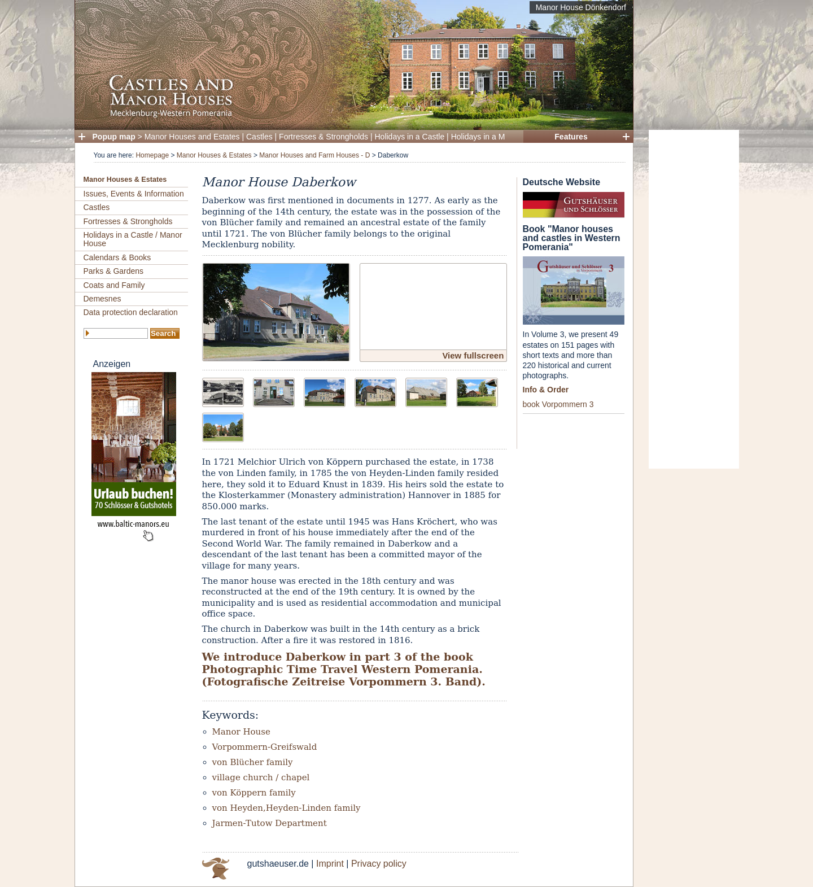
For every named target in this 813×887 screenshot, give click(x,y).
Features (570, 136)
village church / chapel (261, 777)
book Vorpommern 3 (558, 404)
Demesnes (102, 298)
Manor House (241, 732)
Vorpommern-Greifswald (264, 747)
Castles (259, 136)
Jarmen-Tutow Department (269, 823)
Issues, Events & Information (134, 193)
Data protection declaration (131, 312)
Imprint (330, 863)
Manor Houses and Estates (192, 136)
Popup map (114, 136)
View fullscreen (473, 355)
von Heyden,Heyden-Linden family (286, 808)
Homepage (152, 155)
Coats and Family (114, 285)
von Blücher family (252, 762)
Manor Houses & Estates (214, 155)
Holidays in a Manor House (498, 136)
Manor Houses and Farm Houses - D (314, 155)
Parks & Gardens (114, 271)
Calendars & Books (117, 257)
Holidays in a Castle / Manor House (133, 239)
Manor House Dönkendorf (581, 7)
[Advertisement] (694, 299)
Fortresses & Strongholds (323, 136)
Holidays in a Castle (410, 136)
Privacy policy (378, 863)
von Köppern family (254, 793)
